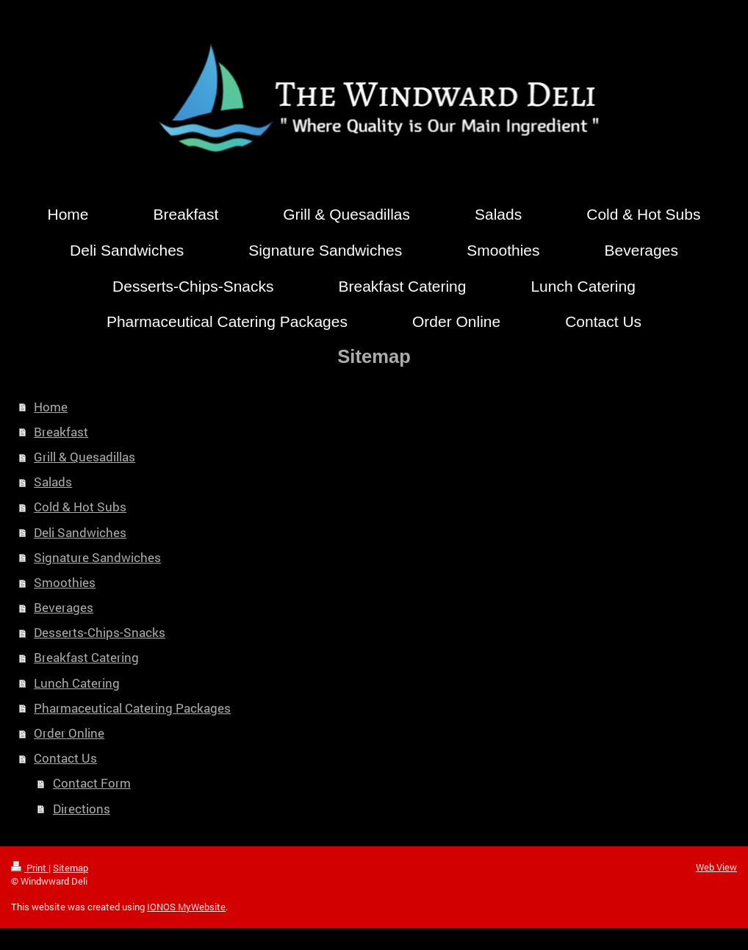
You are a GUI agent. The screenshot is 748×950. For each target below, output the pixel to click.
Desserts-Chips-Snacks (99, 632)
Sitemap (70, 868)
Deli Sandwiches (80, 532)
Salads (53, 481)
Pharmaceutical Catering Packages (132, 707)
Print (29, 868)
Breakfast (61, 431)
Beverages (63, 607)
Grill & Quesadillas (84, 456)
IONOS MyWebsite (186, 907)
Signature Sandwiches (97, 557)
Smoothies (65, 582)
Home (51, 406)
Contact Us (65, 757)
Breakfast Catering (86, 657)
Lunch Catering (77, 682)
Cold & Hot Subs (80, 506)
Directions (81, 808)
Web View (716, 867)
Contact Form (92, 782)
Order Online (69, 732)
